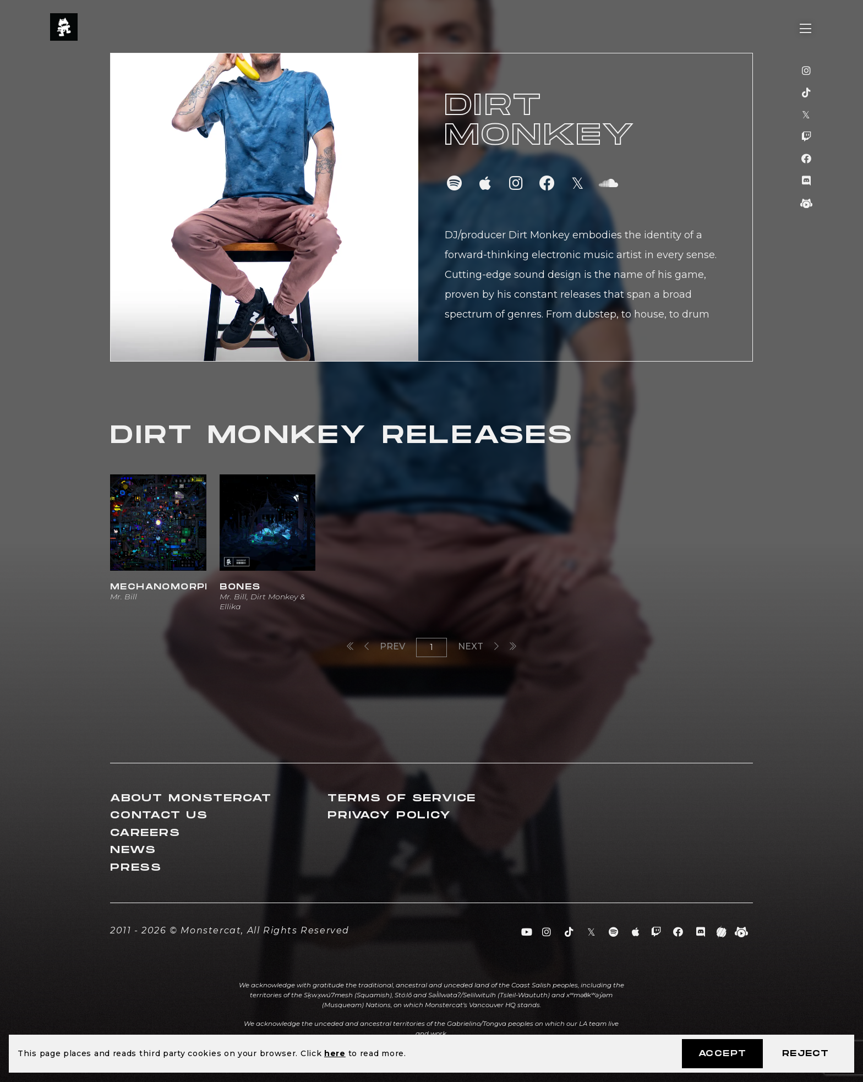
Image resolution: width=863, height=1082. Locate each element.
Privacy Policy (389, 815)
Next (478, 646)
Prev (384, 646)
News (133, 850)
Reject (805, 1053)
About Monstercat (191, 798)
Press (136, 867)
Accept (722, 1053)
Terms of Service (401, 798)
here (335, 1053)
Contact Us (159, 815)
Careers (145, 833)
